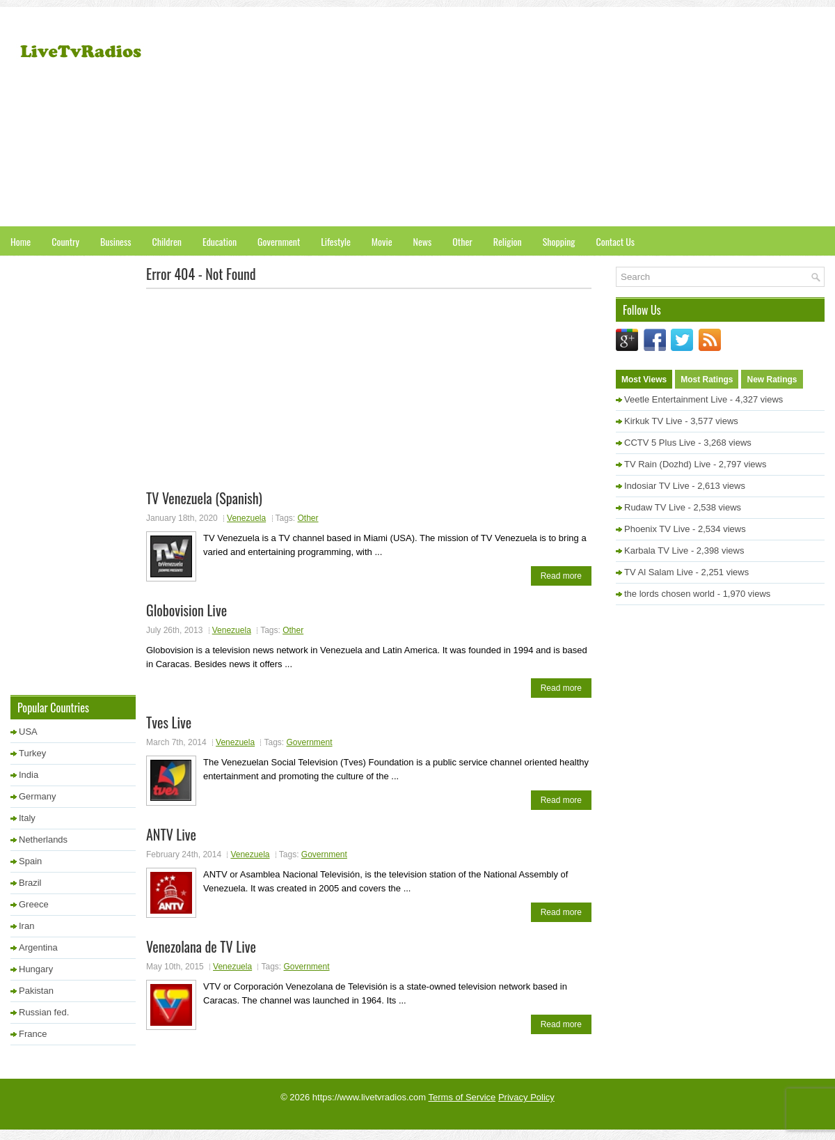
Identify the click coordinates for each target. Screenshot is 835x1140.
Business (115, 241)
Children (167, 241)
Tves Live (168, 722)
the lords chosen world (669, 593)
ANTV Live (171, 834)
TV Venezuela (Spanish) (204, 497)
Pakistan (36, 990)
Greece (34, 904)
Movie (382, 241)
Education (219, 241)
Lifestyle (336, 241)
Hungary (36, 969)
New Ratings (772, 379)
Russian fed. (44, 1012)
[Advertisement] (627, 118)
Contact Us (615, 241)
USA (28, 731)
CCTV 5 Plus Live (660, 442)
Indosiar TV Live (657, 486)
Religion (507, 241)
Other (462, 241)
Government (278, 241)
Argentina (38, 947)
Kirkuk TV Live (653, 421)
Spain (30, 861)
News (422, 241)
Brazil (30, 882)
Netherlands (43, 839)
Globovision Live (186, 610)
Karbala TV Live (656, 550)
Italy (27, 818)
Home (20, 241)
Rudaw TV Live (654, 507)
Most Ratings (707, 379)
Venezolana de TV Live (201, 946)
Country (65, 241)
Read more (561, 576)
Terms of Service (462, 1097)
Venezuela (246, 518)
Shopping (559, 241)
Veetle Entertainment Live (675, 399)
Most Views (644, 379)
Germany (37, 796)
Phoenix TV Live (657, 529)
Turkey (32, 753)
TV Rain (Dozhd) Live (667, 464)
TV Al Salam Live (658, 572)
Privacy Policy (526, 1097)
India (28, 775)
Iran (26, 926)
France (33, 1034)
